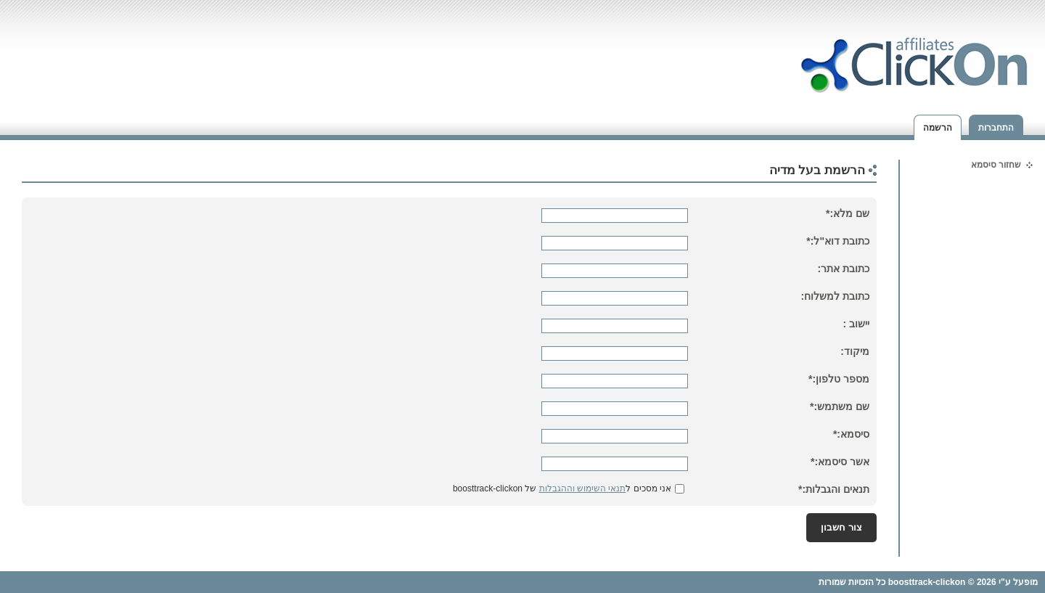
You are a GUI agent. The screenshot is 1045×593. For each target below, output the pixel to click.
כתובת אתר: (843, 268)
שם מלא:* (847, 213)
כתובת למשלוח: (834, 296)
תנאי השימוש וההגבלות (582, 488)
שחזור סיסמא (996, 165)
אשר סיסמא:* (840, 461)
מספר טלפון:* (838, 379)
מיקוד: (854, 351)
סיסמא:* (851, 434)
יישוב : (856, 324)
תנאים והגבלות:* (833, 489)
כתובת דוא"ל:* (837, 241)
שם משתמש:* (839, 406)
